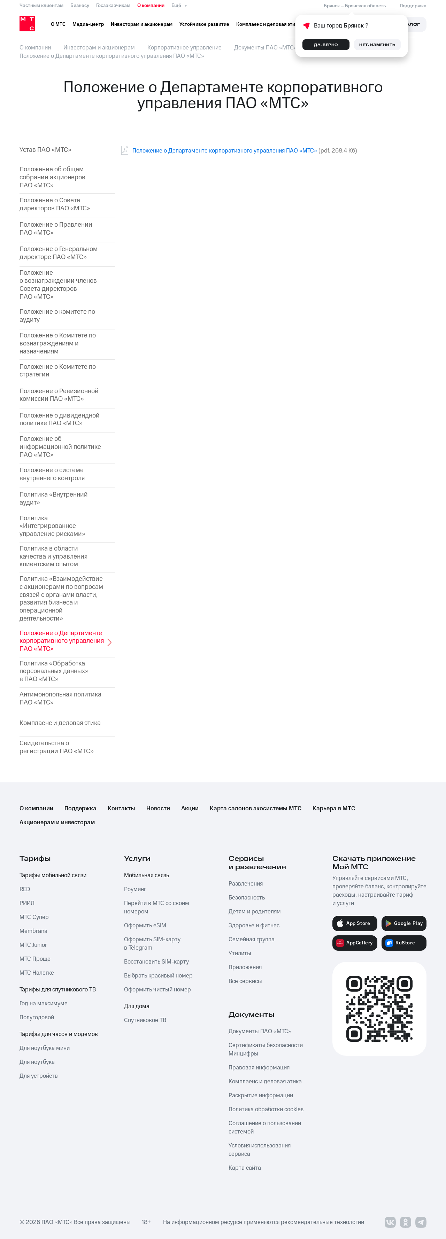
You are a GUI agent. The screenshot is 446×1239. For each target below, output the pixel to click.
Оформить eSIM (145, 925)
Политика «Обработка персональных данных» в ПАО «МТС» (54, 672)
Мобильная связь (146, 875)
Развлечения (246, 884)
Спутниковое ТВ (145, 1020)
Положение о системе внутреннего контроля (52, 475)
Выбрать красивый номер (158, 976)
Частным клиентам (41, 5)
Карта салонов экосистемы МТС (255, 808)
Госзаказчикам (113, 5)
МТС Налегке (37, 973)
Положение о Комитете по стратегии (58, 371)
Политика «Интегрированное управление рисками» (52, 526)
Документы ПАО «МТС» (260, 1031)
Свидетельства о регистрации (57, 748)
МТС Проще (35, 959)
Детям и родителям (255, 911)
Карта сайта (245, 1168)
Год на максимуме (44, 1003)
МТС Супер (34, 917)
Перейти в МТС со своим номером (156, 907)
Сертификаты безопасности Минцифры (266, 1049)
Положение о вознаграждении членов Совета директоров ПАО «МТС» (58, 285)
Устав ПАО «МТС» (45, 150)
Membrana (33, 931)
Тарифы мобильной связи (53, 875)
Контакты (121, 808)
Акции (190, 808)
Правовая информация (259, 1067)
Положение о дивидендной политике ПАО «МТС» (60, 420)
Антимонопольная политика (60, 699)
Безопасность (247, 898)
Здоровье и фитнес (254, 925)
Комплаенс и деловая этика (60, 723)
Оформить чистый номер (157, 989)
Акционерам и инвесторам (57, 822)
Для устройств (39, 1076)
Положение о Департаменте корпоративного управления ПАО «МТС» (224, 151)
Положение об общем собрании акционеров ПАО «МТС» (52, 177)
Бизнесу (79, 5)
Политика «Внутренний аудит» (54, 499)
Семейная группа (252, 939)
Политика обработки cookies (266, 1109)
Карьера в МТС (334, 808)
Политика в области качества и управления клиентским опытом (53, 557)
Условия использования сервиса (260, 1149)
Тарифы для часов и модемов (59, 1034)
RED (25, 889)
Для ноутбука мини (45, 1048)
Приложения (245, 967)
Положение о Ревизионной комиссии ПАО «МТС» (59, 396)
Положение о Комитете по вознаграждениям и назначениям (58, 344)
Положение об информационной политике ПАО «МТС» (60, 447)
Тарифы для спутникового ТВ (58, 989)
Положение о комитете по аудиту (57, 316)
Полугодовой (37, 1017)
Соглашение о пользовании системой (265, 1127)
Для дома (136, 1006)
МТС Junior (33, 945)
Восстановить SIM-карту (156, 962)
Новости (158, 808)
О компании (150, 5)
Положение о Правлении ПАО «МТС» (56, 229)
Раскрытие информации (261, 1095)
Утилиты (240, 953)
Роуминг (135, 889)
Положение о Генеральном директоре (59, 254)
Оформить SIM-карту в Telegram (152, 943)
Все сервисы (245, 981)
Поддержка (80, 808)
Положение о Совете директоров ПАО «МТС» (55, 205)
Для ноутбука (37, 1062)
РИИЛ (27, 903)
